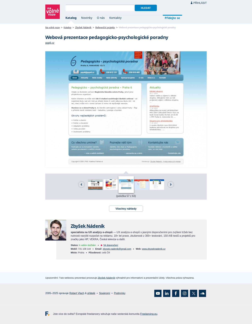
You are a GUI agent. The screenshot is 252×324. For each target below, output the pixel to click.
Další (170, 184)
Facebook (175, 293)
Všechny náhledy (126, 208)
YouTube (158, 293)
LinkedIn (166, 293)
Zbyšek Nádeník (83, 27)
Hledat (146, 8)
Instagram (184, 293)
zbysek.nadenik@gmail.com (117, 249)
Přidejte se (172, 18)
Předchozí (81, 184)
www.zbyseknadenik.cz (153, 249)
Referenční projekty (105, 27)
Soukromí (104, 293)
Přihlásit (200, 3)
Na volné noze (52, 27)
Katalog (70, 18)
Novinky (86, 18)
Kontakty (115, 18)
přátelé (91, 293)
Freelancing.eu (49, 313)
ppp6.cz (49, 43)
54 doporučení (111, 245)
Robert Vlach (76, 293)
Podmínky (119, 293)
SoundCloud (202, 293)
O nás (101, 18)
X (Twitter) (193, 293)
